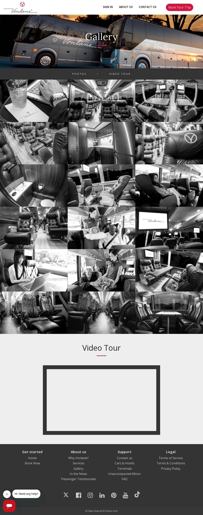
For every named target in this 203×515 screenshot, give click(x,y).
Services (78, 463)
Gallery (78, 468)
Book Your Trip (179, 7)
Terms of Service (171, 458)
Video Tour (120, 74)
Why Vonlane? (78, 458)
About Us (126, 7)
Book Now (32, 463)
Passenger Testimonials (78, 479)
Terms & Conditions (170, 463)
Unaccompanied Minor (124, 474)
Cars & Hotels (124, 463)
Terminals (124, 468)
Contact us (124, 458)
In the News (78, 474)
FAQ (124, 479)
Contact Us (147, 7)
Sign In (108, 7)
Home (32, 458)
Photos (79, 74)
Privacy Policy (170, 468)
